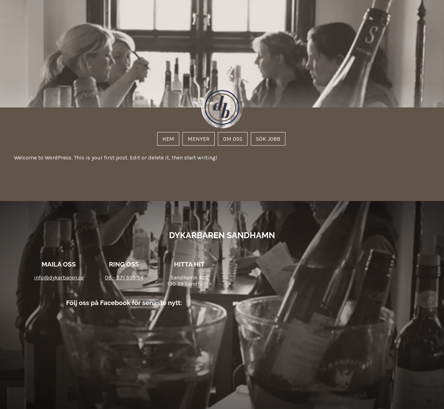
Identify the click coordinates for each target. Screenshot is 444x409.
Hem (168, 139)
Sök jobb (268, 139)
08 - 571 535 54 (124, 277)
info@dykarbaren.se (59, 277)
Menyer (199, 139)
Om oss (232, 139)
